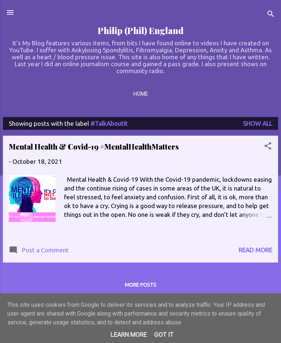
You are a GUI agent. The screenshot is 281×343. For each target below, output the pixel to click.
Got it (163, 334)
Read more (255, 249)
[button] (267, 147)
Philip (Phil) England (141, 30)
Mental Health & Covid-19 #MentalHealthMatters (94, 146)
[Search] (270, 15)
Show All (257, 123)
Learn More (128, 334)
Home (140, 94)
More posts (140, 285)
